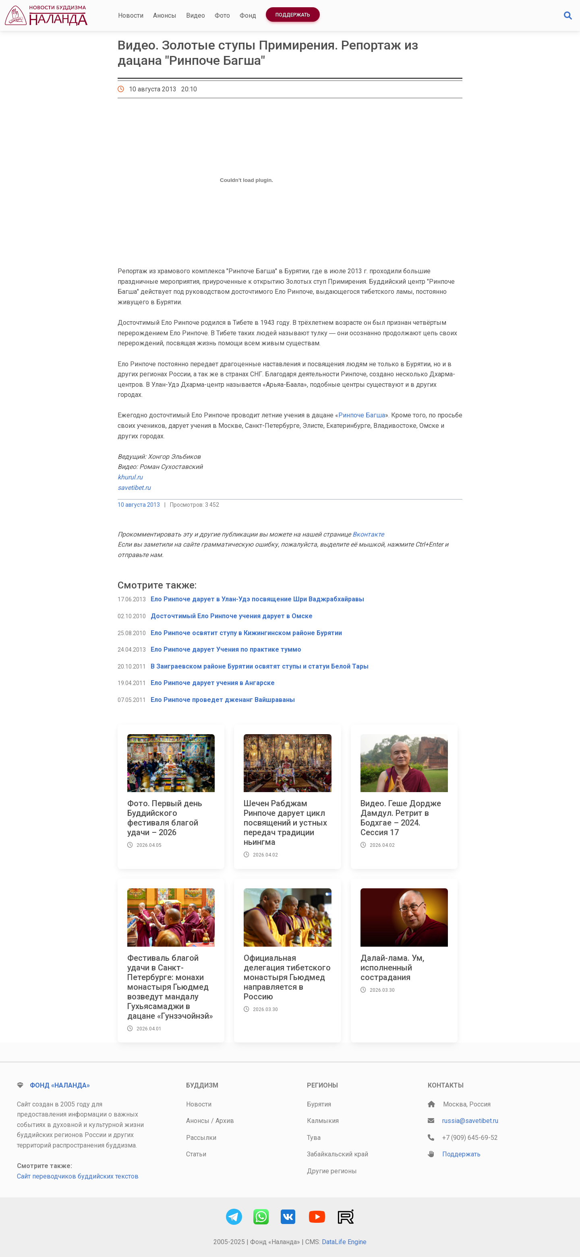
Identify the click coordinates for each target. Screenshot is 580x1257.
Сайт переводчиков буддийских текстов (78, 1176)
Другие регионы (332, 1171)
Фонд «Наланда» (60, 1085)
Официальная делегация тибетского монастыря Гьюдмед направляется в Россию (287, 977)
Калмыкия (323, 1121)
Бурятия (319, 1104)
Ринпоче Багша (361, 415)
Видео (195, 15)
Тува (314, 1137)
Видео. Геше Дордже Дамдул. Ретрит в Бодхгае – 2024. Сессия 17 (400, 818)
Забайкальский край (337, 1154)
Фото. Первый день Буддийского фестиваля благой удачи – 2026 (164, 818)
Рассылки (201, 1137)
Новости (130, 15)
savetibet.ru (134, 487)
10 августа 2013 (139, 505)
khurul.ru (130, 477)
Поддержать (293, 15)
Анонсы (164, 15)
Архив (224, 1121)
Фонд (248, 15)
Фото (222, 15)
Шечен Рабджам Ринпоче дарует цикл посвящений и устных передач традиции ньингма (285, 823)
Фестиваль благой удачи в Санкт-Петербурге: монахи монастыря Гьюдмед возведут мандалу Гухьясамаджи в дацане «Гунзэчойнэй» (170, 987)
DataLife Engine (344, 1242)
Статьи (196, 1154)
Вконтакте (368, 534)
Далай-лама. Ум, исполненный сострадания (392, 967)
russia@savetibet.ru (470, 1121)
